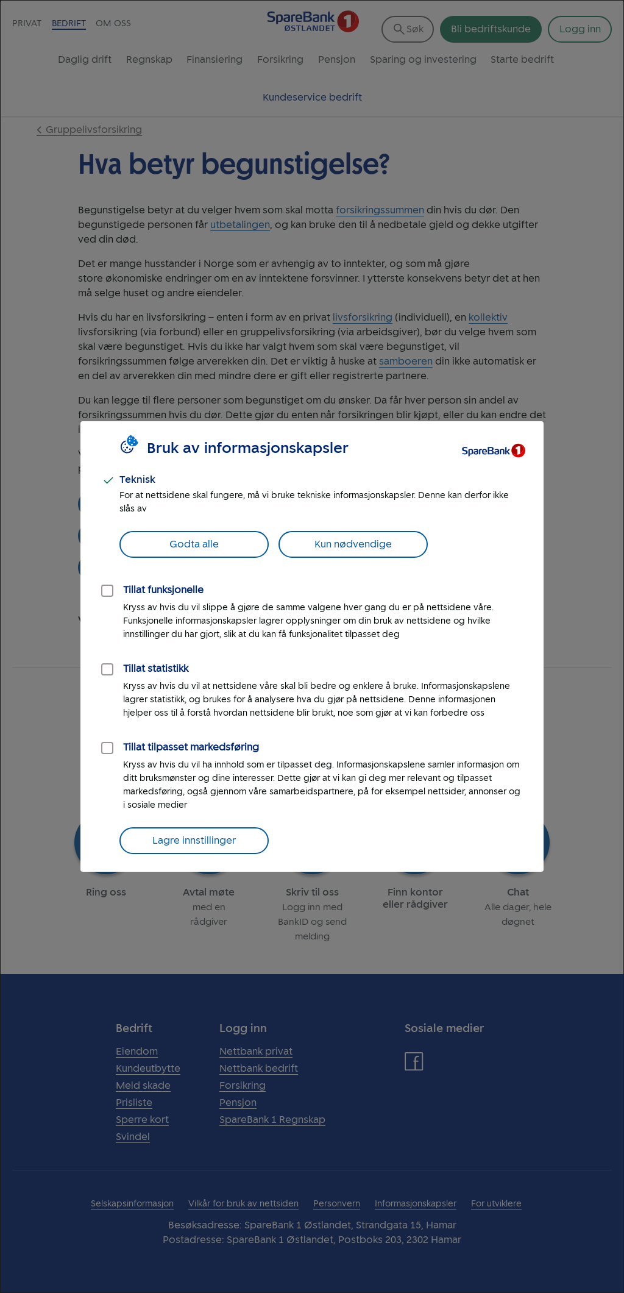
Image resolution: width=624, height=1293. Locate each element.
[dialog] (312, 646)
